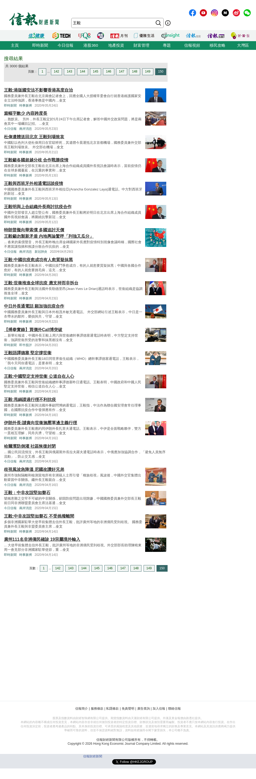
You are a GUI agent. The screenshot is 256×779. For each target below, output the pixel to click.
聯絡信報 (174, 708)
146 (108, 71)
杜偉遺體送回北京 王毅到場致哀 (34, 137)
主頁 (15, 45)
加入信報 (159, 708)
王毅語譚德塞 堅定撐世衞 (27, 353)
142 (56, 71)
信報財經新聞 (92, 756)
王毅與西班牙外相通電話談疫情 (33, 183)
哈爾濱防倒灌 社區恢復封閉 (30, 446)
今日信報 (65, 45)
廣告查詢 (143, 708)
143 (69, 71)
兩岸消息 (25, 129)
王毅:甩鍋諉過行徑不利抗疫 (30, 399)
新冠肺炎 (41, 252)
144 (82, 71)
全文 (62, 100)
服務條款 (97, 708)
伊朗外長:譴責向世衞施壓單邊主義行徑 (40, 422)
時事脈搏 (25, 105)
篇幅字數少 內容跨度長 (25, 113)
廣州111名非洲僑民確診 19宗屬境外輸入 (42, 539)
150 (160, 71)
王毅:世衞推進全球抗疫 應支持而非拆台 (41, 283)
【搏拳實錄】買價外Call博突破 (33, 329)
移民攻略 (217, 45)
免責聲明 (128, 708)
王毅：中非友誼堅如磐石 (27, 492)
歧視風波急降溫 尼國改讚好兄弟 (34, 469)
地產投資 (116, 45)
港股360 (90, 45)
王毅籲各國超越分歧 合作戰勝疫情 (36, 160)
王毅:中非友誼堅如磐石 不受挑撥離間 (39, 516)
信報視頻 (192, 45)
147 (121, 71)
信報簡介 (81, 708)
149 (147, 71)
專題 (167, 45)
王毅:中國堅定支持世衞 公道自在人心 (39, 376)
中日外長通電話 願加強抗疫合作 (34, 306)
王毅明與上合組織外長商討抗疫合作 (38, 206)
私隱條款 (112, 708)
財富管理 (141, 45)
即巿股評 (25, 345)
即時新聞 (40, 45)
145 (95, 71)
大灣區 (243, 45)
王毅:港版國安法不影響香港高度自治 (38, 90)
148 (134, 71)
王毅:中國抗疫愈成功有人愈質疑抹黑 (38, 259)
